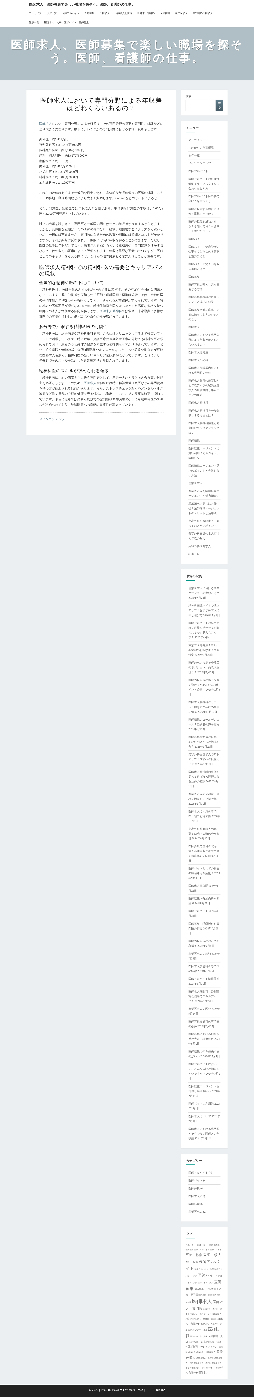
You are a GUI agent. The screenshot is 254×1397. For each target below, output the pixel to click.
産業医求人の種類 (199, 953)
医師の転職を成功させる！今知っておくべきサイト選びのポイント (203, 226)
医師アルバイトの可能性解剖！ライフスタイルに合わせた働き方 (203, 183)
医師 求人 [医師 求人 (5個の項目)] (212, 1254)
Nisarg (160, 1390)
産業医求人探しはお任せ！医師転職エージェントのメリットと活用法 (203, 508)
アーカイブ (35, 13)
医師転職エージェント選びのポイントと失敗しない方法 (203, 470)
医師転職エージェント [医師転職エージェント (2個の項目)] (200, 1346)
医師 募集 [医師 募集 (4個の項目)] (194, 1255)
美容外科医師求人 (203, 13)
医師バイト (195, 239)
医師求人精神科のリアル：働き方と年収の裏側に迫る (203, 706)
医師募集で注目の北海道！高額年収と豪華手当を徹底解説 (203, 850)
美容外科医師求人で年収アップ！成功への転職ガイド (203, 759)
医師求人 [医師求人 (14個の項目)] (202, 1301)
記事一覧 (34, 22)
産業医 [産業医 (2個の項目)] (191, 1352)
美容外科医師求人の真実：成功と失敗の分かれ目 (203, 833)
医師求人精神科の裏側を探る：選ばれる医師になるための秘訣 (203, 776)
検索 (188, 96)
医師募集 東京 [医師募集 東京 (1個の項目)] (205, 1295)
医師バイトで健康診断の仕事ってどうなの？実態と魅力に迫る (203, 251)
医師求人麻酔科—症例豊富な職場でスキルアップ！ (203, 996)
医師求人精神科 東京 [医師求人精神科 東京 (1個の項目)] (197, 1330)
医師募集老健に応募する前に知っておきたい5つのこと (203, 314)
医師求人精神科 (146, 13)
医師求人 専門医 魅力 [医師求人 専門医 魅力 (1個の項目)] (200, 1314)
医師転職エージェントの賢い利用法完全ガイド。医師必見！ (203, 453)
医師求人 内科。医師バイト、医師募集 (66, 22)
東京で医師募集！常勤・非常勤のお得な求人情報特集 (203, 649)
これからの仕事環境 (201, 147)
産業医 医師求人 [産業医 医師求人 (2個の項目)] (206, 1352)
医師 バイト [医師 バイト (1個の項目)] (216, 1250)
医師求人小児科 (198, 360)
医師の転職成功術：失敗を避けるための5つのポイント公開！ (203, 684)
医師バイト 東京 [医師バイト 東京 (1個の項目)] (205, 1283)
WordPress (136, 1390)
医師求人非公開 (198, 885)
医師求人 (105, 13)
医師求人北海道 (123, 13)
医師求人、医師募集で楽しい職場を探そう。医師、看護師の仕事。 (82, 4)
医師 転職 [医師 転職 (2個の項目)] (192, 1262)
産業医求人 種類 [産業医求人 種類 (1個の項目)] (197, 1368)
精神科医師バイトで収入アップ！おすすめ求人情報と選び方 (203, 610)
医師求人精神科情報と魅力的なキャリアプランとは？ (203, 427)
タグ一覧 (52, 13)
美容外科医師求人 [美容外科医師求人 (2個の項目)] (198, 1372)
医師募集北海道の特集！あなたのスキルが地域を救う (203, 741)
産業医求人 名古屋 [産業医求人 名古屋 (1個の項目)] (205, 1358)
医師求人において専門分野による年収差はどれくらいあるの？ (203, 339)
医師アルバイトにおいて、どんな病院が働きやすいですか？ (203, 1068)
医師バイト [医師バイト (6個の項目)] (208, 1275)
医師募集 (89, 13)
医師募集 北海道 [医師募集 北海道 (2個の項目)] (204, 1289)
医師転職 (165, 13)
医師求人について (199, 1116)
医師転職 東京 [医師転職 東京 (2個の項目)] (197, 1341)
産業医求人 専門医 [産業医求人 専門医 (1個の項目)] (202, 1363)
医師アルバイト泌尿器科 (203, 978)
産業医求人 (181, 13)
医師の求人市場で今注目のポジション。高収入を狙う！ (203, 667)
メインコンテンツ (52, 419)
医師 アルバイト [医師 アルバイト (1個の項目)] (201, 1250)
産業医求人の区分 (199, 1008)
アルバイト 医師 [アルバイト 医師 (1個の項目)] (193, 1245)
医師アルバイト (70, 13)
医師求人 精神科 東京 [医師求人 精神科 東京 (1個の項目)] (204, 1319)
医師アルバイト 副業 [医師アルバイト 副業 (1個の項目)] (204, 1269)
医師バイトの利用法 (201, 1103)
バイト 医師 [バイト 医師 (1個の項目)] (207, 1245)
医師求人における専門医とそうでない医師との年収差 (203, 1133)
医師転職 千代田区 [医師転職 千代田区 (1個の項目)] (198, 1336)
